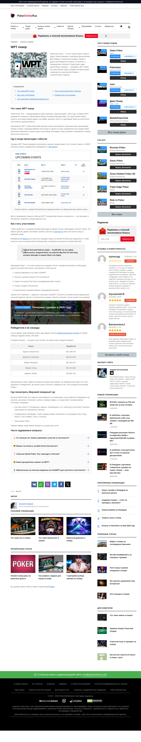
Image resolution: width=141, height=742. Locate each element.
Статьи (98, 26)
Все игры (117, 214)
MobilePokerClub (117, 334)
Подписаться (127, 239)
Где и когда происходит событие (68, 91)
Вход (12, 6)
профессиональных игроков (68, 333)
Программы (87, 26)
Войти (52, 587)
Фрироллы (109, 26)
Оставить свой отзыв (117, 355)
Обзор (123, 61)
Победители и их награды (65, 95)
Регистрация (19, 6)
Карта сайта (19, 690)
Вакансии (63, 6)
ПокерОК (130, 261)
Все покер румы (117, 132)
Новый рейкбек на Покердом (114, 510)
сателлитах (58, 232)
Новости (60, 26)
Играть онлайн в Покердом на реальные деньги (115, 491)
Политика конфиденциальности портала (111, 684)
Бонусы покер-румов (44, 27)
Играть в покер (14, 27)
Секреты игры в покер (111, 518)
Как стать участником (25, 95)
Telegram (121, 26)
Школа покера (70, 27)
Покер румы (28, 27)
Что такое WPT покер (25, 91)
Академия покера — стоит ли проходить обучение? (114, 501)
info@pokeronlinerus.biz (114, 2)
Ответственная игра (77, 6)
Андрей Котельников (119, 370)
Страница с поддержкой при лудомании (90, 690)
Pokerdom (130, 300)
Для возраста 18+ (62, 690)
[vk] (112, 373)
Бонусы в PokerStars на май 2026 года (118, 526)
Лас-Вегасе (53, 147)
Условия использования (80, 684)
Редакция (45, 6)
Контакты (54, 6)
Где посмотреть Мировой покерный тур (33, 99)
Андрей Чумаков (26, 504)
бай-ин (25, 239)
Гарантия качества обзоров (40, 690)
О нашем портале (33, 6)
